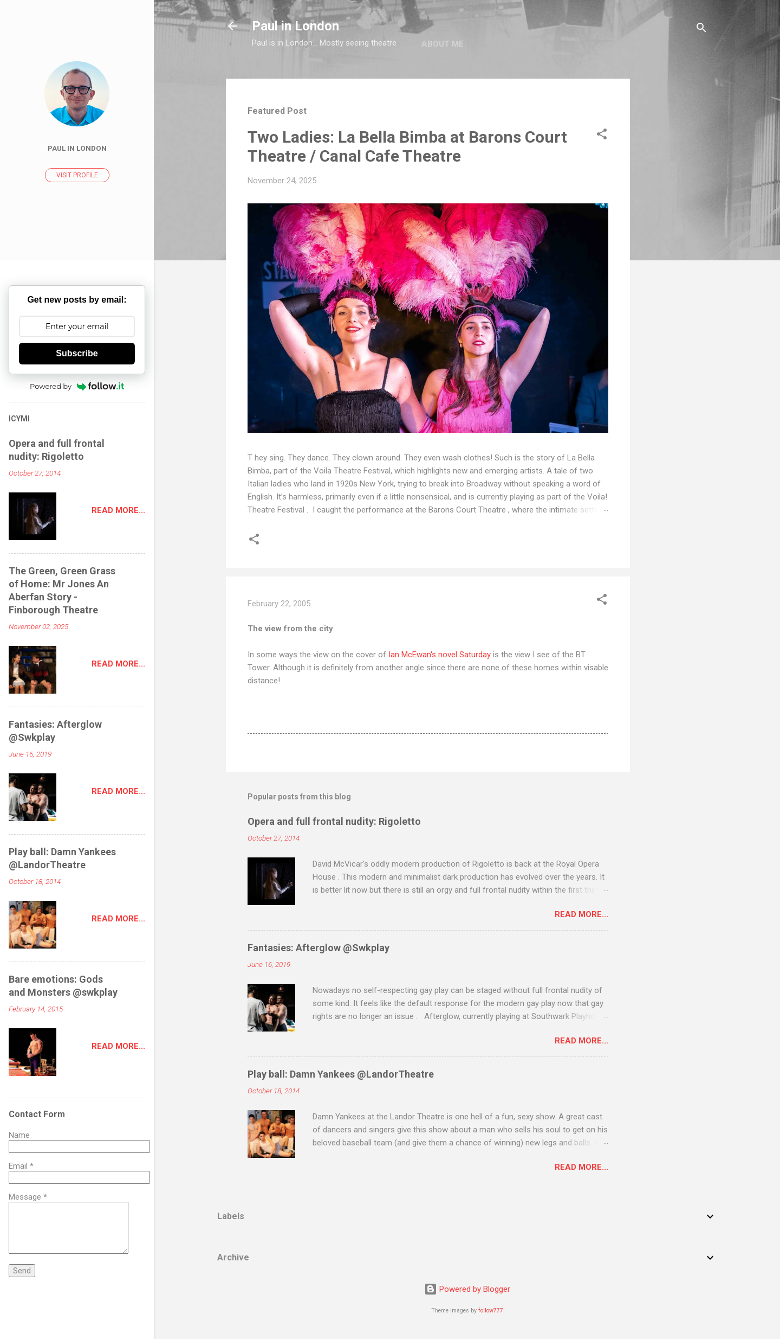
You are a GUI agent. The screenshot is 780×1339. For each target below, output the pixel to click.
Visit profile (77, 175)
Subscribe (77, 353)
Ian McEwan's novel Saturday (439, 654)
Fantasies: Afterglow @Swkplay (318, 947)
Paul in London (295, 26)
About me (442, 44)
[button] (601, 135)
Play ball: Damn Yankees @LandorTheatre (341, 1074)
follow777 (490, 1310)
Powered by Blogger (467, 1289)
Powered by (77, 386)
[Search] (701, 29)
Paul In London (77, 148)
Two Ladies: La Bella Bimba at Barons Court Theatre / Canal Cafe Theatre (407, 146)
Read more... (581, 914)
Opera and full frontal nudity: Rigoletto (334, 821)
